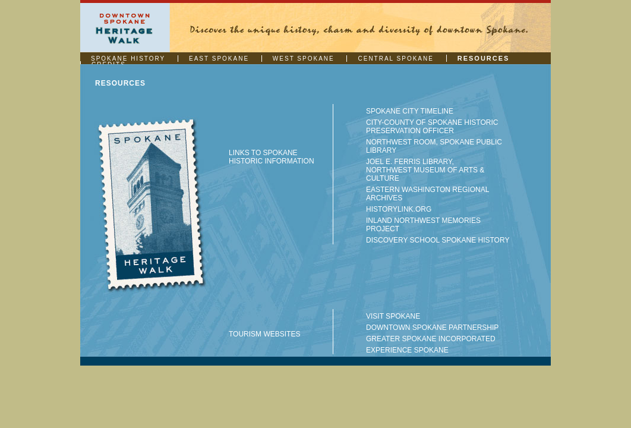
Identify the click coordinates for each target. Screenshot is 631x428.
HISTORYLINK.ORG (398, 209)
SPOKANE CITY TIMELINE (409, 111)
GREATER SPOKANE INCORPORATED (431, 339)
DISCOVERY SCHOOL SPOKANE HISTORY (437, 240)
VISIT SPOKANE (393, 316)
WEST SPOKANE (304, 58)
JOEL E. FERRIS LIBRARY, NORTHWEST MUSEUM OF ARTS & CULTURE (425, 170)
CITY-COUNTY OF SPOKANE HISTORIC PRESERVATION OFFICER (432, 126)
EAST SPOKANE (219, 58)
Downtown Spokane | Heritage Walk (125, 27)
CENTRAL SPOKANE (395, 58)
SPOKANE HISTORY (128, 58)
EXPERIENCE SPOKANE (407, 350)
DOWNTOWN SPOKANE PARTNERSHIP (432, 327)
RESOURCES (484, 58)
